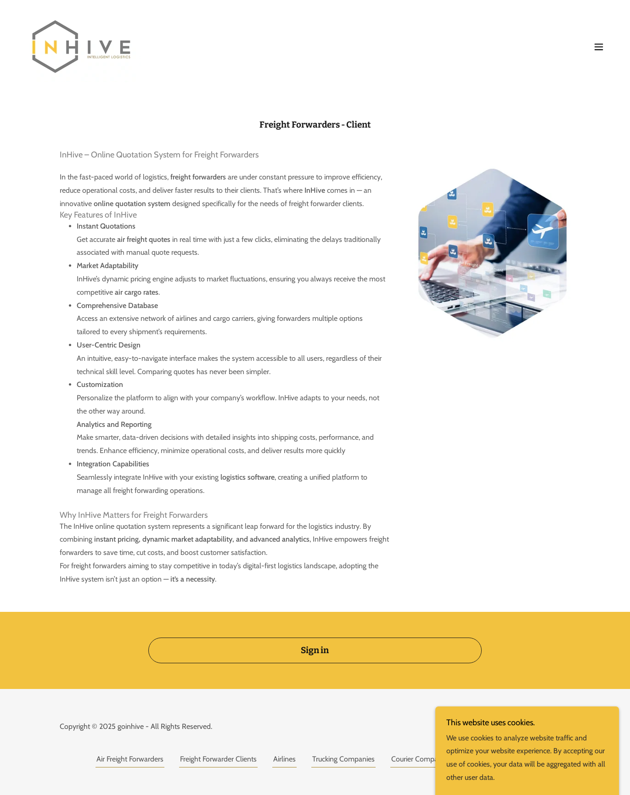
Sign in (315, 650)
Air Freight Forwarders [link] (129, 759)
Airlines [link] (284, 759)
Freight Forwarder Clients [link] (218, 759)
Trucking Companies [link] (343, 759)
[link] (81, 45)
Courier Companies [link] (420, 759)
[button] (599, 47)
